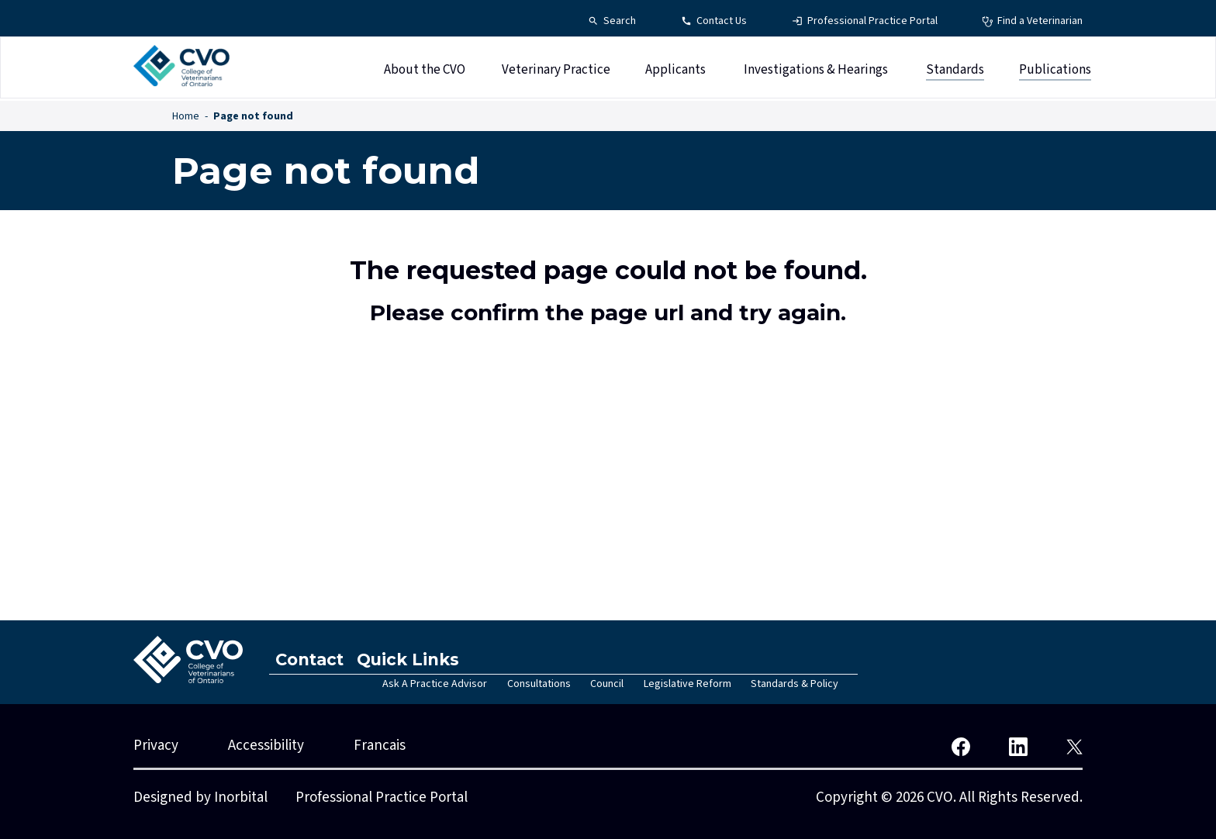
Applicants (675, 72)
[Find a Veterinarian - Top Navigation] (1032, 21)
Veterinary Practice (556, 72)
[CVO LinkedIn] (1018, 745)
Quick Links (418, 659)
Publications (1055, 72)
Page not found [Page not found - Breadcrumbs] (253, 116)
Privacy (155, 745)
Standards (955, 72)
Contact (313, 659)
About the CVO (424, 72)
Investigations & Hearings (816, 72)
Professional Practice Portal (381, 797)
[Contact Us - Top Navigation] (714, 21)
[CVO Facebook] (961, 745)
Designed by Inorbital (200, 797)
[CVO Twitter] (1074, 745)
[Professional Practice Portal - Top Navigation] (865, 21)
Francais (380, 745)
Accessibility (266, 745)
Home (185, 116)
